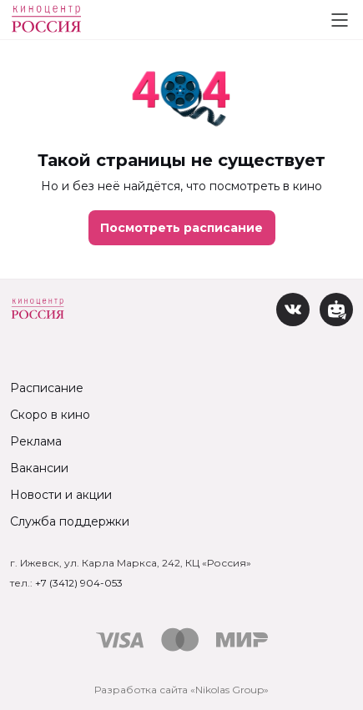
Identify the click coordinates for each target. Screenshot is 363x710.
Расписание (46, 387)
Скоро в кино (50, 414)
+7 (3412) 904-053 (79, 583)
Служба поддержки (69, 521)
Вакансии (39, 468)
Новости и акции (61, 494)
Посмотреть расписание (181, 227)
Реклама (36, 441)
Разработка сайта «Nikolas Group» (181, 689)
